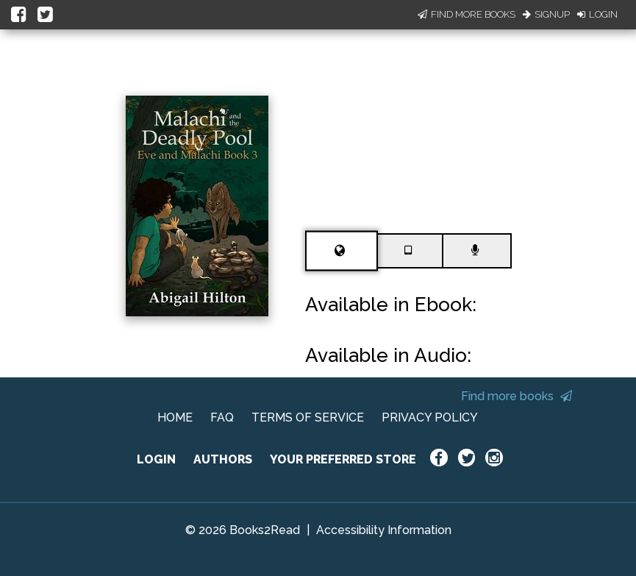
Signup (546, 14)
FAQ (222, 417)
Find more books (516, 396)
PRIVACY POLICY (430, 417)
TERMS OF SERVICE (307, 417)
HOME (175, 417)
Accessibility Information (383, 530)
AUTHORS (222, 459)
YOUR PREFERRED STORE (343, 459)
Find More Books (466, 14)
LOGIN (156, 459)
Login (597, 14)
